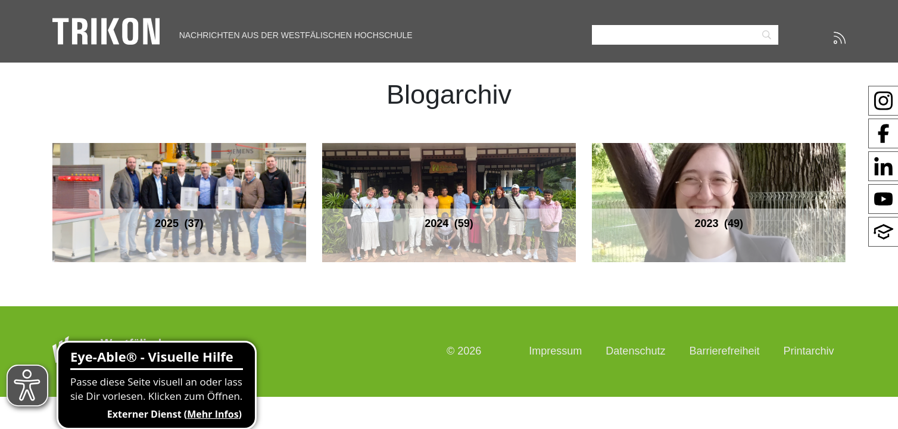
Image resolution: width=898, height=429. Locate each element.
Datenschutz (635, 351)
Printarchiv (808, 351)
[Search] (685, 35)
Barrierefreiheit (724, 351)
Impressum (555, 351)
